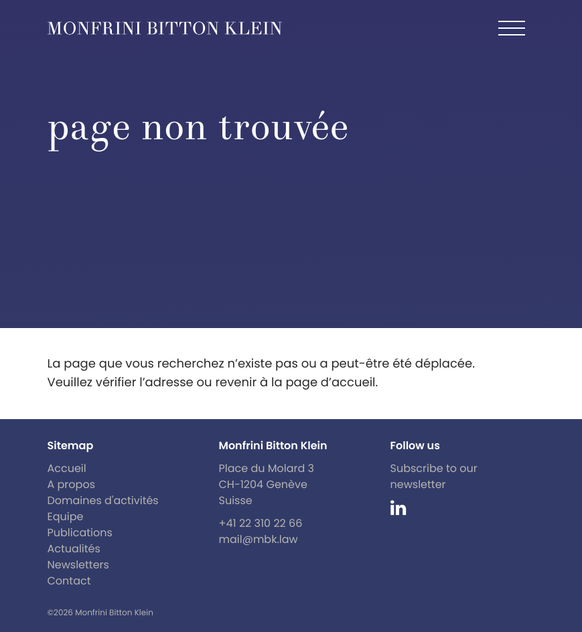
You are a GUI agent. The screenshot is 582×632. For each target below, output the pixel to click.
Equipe (66, 516)
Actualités (74, 548)
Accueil (67, 468)
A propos (72, 484)
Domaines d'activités (103, 500)
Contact (69, 580)
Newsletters (78, 564)
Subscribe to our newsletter (434, 476)
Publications (80, 532)
